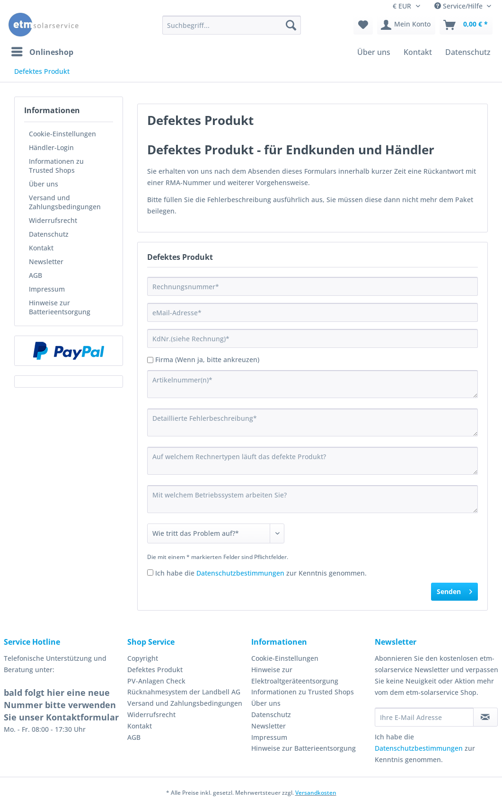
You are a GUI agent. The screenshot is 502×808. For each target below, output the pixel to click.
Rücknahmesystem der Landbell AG (183, 691)
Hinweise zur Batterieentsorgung (59, 307)
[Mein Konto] (406, 25)
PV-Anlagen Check (156, 680)
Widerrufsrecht (53, 220)
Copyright (142, 658)
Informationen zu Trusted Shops (56, 166)
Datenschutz (49, 234)
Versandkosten (315, 793)
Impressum (47, 288)
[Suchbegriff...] (231, 25)
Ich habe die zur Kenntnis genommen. (261, 572)
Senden (454, 590)
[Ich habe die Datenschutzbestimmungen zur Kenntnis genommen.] (150, 572)
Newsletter (46, 261)
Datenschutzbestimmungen (240, 572)
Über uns (43, 183)
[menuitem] (231, 30)
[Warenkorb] (466, 25)
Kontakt (41, 247)
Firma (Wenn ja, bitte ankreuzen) (207, 359)
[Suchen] (291, 25)
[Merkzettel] (363, 25)
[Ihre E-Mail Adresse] (424, 717)
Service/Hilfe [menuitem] (459, 5)
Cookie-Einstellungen (62, 133)
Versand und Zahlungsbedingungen (65, 202)
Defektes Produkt (155, 669)
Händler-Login (51, 147)
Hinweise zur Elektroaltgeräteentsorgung (294, 675)
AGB (35, 275)
